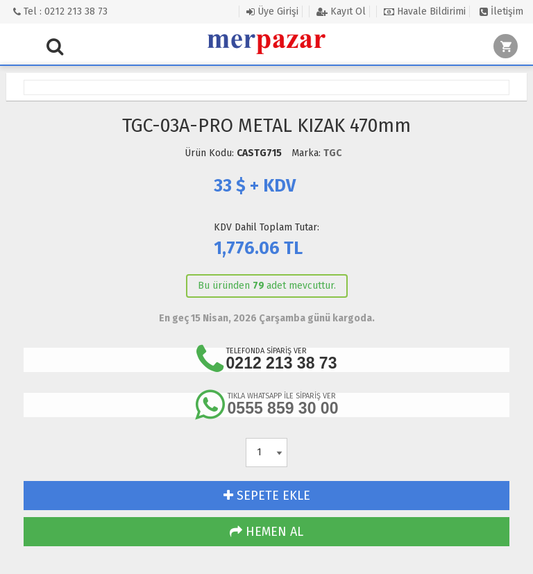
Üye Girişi (272, 11)
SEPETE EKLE (266, 495)
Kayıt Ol (341, 11)
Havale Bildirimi (425, 11)
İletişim (501, 11)
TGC (332, 153)
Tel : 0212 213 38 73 (60, 11)
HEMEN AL (266, 531)
